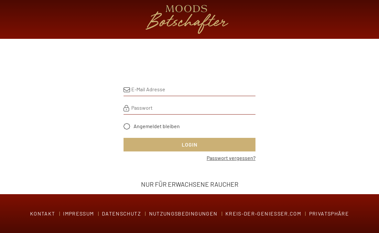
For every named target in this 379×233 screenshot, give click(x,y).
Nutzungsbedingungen (183, 213)
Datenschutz (121, 213)
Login (190, 144)
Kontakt (42, 213)
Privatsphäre (329, 213)
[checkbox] (152, 126)
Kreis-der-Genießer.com (263, 213)
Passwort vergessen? (231, 158)
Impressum (78, 213)
